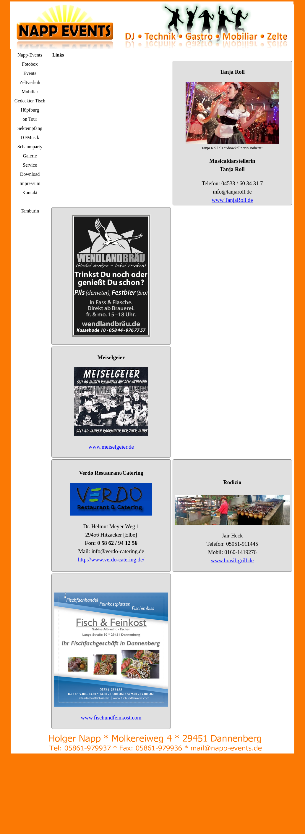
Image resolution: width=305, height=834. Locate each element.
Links (30, 201)
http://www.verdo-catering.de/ (111, 559)
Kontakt (30, 192)
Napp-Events (29, 54)
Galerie (30, 155)
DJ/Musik (29, 137)
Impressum (29, 183)
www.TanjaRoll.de (232, 200)
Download (30, 174)
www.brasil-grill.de (232, 560)
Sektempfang (29, 128)
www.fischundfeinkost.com (111, 717)
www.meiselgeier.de (111, 447)
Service (30, 165)
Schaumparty (29, 146)
